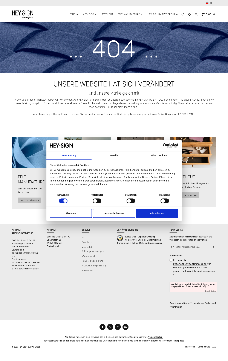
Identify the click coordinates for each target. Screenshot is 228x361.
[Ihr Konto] (196, 15)
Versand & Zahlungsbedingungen (93, 249)
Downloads (87, 243)
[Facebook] (102, 328)
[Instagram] (118, 328)
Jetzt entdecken (30, 200)
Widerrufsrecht (89, 256)
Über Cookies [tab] (159, 155)
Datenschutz (204, 347)
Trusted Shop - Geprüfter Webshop (139, 237)
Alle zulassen (157, 213)
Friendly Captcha (210, 292)
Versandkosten (155, 337)
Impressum (190, 347)
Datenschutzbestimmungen (190, 264)
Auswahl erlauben (114, 213)
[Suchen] (183, 15)
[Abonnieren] (213, 248)
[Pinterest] (110, 328)
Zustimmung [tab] (69, 155)
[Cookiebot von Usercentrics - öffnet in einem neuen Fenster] (165, 145)
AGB (205, 268)
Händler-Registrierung (92, 261)
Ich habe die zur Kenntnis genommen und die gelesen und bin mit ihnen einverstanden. (194, 268)
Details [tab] (114, 155)
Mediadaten (87, 271)
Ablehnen (71, 213)
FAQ (83, 238)
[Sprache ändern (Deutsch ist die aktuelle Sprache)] (210, 3)
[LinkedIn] (125, 328)
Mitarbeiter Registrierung (94, 266)
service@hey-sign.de (28, 269)
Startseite (85, 114)
